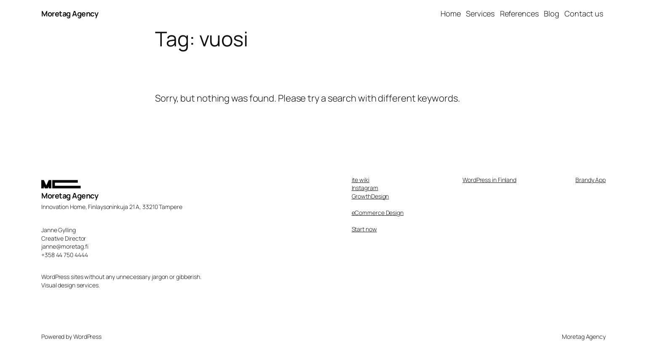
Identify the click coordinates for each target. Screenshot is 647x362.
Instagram (365, 188)
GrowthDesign (370, 196)
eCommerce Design (378, 213)
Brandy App (590, 180)
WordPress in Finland (489, 180)
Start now (364, 229)
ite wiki (360, 180)
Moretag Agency (69, 13)
